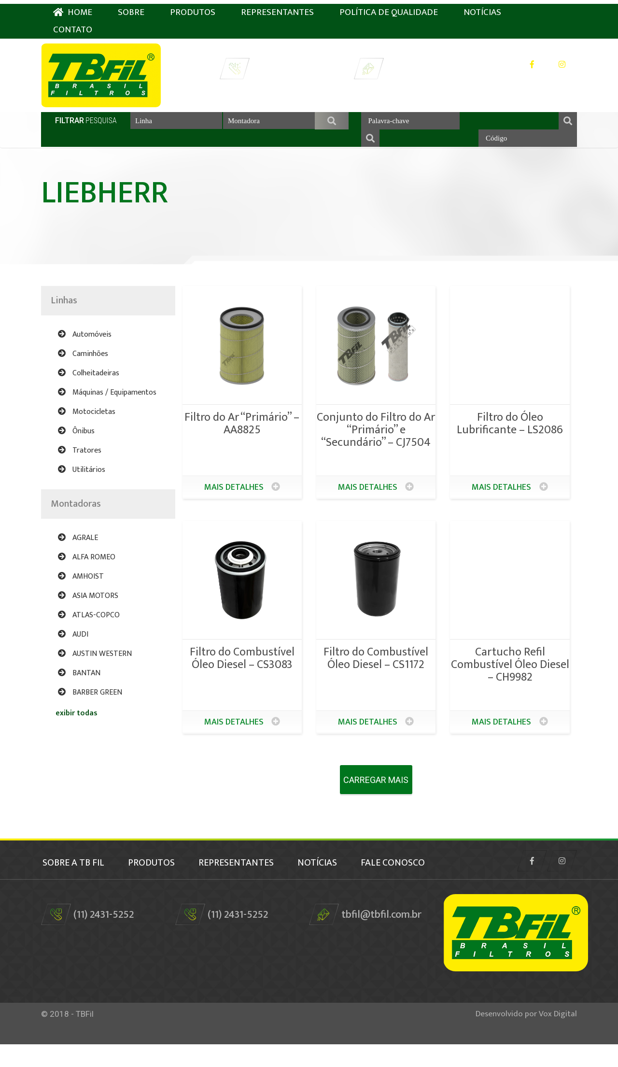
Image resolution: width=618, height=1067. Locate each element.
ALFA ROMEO (86, 569)
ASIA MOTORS (88, 607)
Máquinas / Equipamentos (107, 404)
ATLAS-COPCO (89, 627)
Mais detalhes (242, 499)
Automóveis (85, 346)
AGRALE (78, 549)
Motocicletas (86, 423)
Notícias (482, 8)
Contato (72, 25)
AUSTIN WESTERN (95, 665)
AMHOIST (81, 588)
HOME (72, 8)
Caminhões (83, 365)
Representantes (277, 8)
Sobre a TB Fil (72, 873)
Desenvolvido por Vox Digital (526, 1036)
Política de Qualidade (388, 8)
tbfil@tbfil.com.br (426, 65)
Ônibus (76, 443)
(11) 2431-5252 (282, 65)
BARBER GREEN (90, 704)
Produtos (192, 8)
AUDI (73, 646)
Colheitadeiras (88, 385)
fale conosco (73, 886)
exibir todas (77, 725)
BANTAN (79, 685)
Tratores (79, 462)
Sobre (131, 8)
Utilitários (81, 481)
